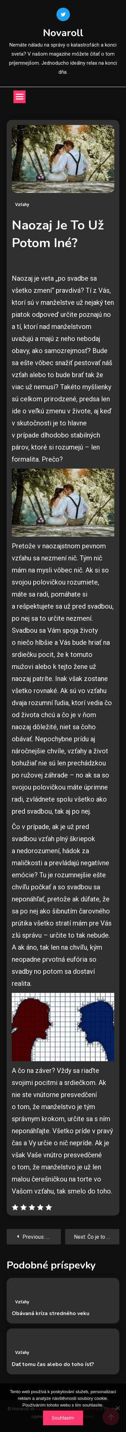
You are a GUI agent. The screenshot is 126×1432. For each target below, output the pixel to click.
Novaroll (63, 33)
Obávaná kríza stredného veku (50, 1313)
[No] (117, 1408)
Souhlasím (63, 1418)
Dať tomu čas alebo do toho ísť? (53, 1364)
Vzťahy (22, 204)
